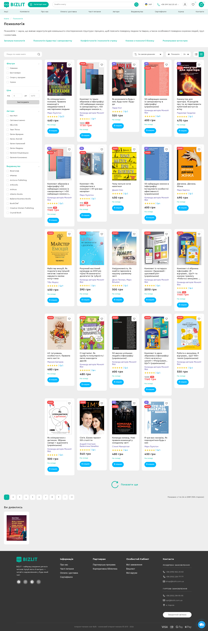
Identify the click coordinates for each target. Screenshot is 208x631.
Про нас (44, 12)
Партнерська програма (104, 565)
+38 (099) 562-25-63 (174, 572)
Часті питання (94, 12)
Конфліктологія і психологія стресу (99, 41)
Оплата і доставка (68, 12)
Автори (116, 12)
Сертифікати (160, 12)
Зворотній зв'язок (177, 614)
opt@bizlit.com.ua (174, 600)
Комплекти (24, 12)
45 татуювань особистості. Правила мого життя (58, 355)
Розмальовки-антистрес (175, 41)
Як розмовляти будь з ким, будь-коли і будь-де (123, 101)
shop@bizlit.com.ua (175, 581)
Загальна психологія (14, 41)
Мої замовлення (134, 565)
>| (72, 497)
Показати (175, 54)
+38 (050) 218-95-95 (174, 595)
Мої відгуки (131, 573)
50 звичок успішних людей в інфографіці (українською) (122, 355)
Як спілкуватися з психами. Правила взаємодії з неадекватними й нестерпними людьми (58, 104)
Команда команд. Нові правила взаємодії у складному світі (123, 440)
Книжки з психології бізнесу (140, 41)
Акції (6, 12)
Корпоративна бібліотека (105, 569)
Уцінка (181, 12)
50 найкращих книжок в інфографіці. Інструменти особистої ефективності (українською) (156, 189)
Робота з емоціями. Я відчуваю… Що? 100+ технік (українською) (188, 355)
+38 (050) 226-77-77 (174, 576)
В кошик (53, 131)
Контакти (200, 12)
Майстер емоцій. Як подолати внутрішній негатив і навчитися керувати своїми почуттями (58, 273)
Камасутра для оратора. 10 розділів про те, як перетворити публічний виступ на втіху (189, 104)
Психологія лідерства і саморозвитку (52, 41)
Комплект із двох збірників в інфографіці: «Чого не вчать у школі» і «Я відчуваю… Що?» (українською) (156, 358)
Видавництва (137, 12)
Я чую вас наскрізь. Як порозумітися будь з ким (155, 440)
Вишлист (130, 569)
